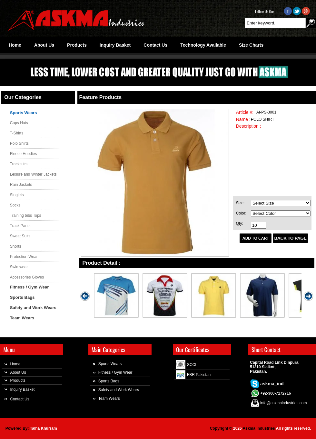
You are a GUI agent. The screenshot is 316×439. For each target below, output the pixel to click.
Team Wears (22, 318)
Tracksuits (18, 164)
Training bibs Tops (25, 215)
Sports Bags (22, 297)
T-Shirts (16, 133)
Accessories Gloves (27, 277)
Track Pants (20, 226)
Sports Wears (23, 112)
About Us (18, 372)
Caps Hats (19, 123)
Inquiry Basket (22, 389)
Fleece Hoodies (23, 153)
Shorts (15, 246)
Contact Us (19, 399)
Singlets (17, 195)
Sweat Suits (20, 236)
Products (17, 380)
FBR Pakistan (199, 374)
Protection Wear (24, 256)
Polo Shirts (19, 143)
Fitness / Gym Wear (29, 287)
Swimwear (19, 267)
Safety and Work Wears (33, 307)
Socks (15, 205)
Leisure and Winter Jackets (33, 174)
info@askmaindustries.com (283, 403)
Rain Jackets (21, 184)
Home (15, 364)
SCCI (191, 364)
